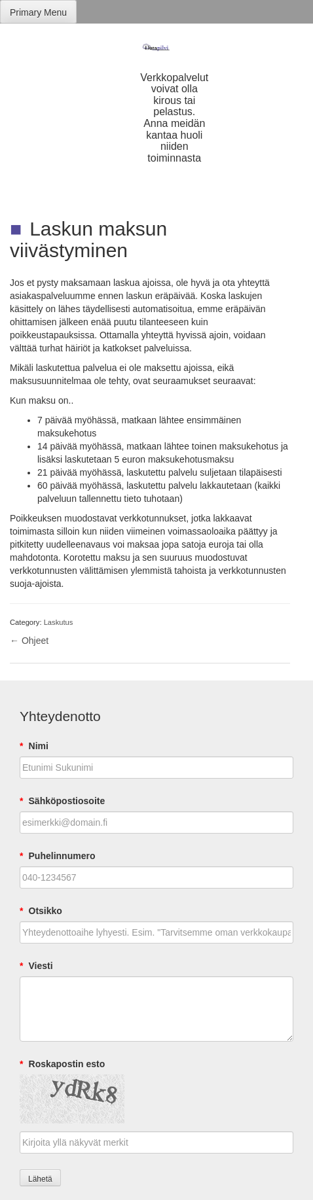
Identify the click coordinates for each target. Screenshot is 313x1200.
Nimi (34, 746)
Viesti (36, 966)
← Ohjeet (29, 640)
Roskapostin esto (62, 1064)
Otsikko (41, 911)
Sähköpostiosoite (62, 801)
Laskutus (58, 622)
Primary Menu (38, 12)
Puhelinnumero (57, 856)
